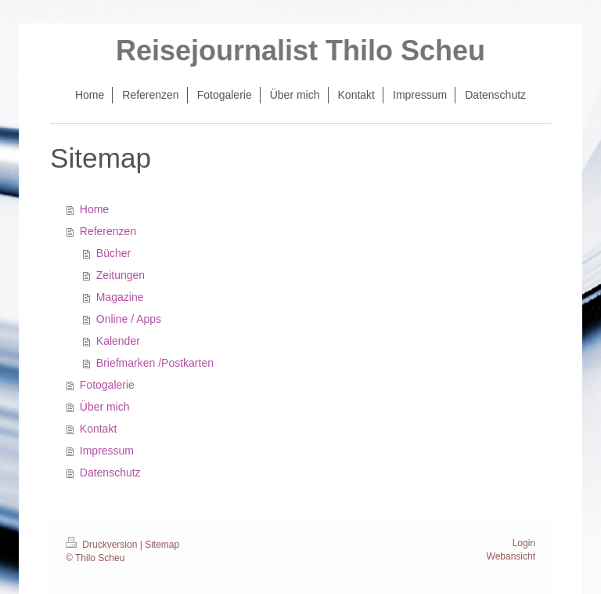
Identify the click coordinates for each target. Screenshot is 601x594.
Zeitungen (120, 275)
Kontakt (98, 428)
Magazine (120, 297)
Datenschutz (110, 472)
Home (94, 209)
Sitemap (162, 544)
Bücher (113, 253)
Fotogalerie (107, 384)
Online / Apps (128, 319)
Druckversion (103, 544)
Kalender (118, 341)
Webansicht (511, 556)
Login (524, 543)
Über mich (105, 406)
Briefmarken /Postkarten (155, 363)
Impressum (107, 450)
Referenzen (108, 231)
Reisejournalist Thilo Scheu (300, 50)
